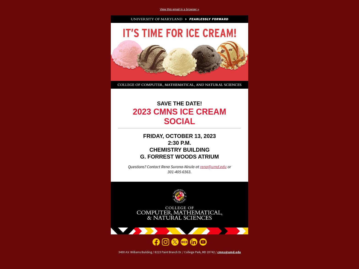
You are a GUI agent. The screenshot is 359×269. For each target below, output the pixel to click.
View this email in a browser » (179, 9)
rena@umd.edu (213, 166)
